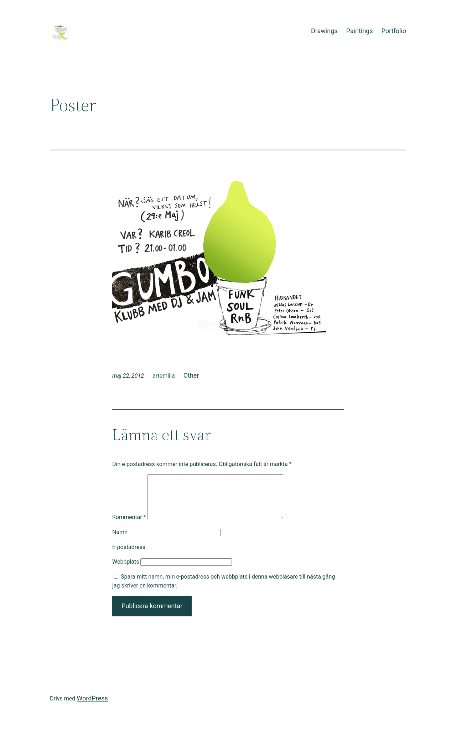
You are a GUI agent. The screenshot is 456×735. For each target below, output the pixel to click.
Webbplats (125, 570)
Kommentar (129, 525)
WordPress (92, 706)
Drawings (324, 31)
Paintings (359, 31)
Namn (120, 540)
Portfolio (394, 31)
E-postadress (128, 555)
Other (191, 375)
